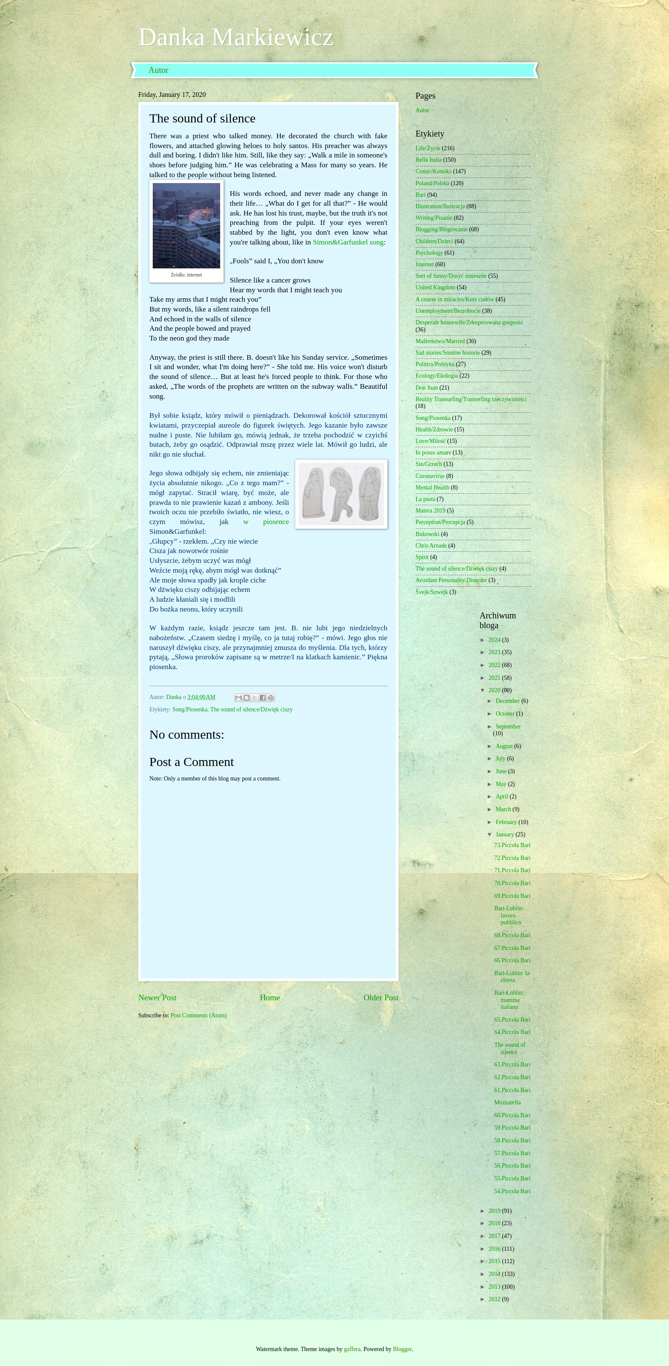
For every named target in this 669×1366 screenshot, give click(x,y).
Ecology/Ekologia (437, 376)
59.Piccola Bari (512, 1127)
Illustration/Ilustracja (440, 206)
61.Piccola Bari (512, 1090)
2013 (495, 1287)
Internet (425, 264)
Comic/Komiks (433, 171)
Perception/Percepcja (440, 522)
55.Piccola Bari (512, 1178)
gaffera (352, 1349)
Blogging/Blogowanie (442, 229)
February (507, 822)
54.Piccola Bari (512, 1191)
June (502, 771)
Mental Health (432, 487)
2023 (495, 652)
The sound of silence (509, 1048)
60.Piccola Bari (512, 1115)
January (505, 834)
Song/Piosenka (189, 709)
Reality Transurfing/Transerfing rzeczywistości (471, 399)
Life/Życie (428, 148)
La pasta (425, 499)
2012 (495, 1299)
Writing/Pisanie (434, 218)
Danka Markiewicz (236, 37)
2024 (495, 640)
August (505, 746)
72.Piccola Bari (512, 858)
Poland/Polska (432, 183)
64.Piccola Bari (512, 1032)
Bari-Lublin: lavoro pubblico (509, 915)
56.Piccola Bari (512, 1165)
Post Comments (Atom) (199, 1015)
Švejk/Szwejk (432, 592)
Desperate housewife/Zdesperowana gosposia (469, 322)
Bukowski (427, 534)
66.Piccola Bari (512, 960)
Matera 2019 (430, 510)
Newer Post (157, 997)
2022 (495, 665)
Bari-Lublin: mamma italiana (509, 1000)
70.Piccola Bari (512, 883)
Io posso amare (433, 452)
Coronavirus (430, 476)
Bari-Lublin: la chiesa (511, 977)
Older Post (381, 997)
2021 (495, 678)
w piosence (266, 522)
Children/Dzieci (434, 241)
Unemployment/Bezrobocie (448, 311)
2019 (495, 1211)
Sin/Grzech (429, 464)
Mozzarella (507, 1102)
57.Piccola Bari (512, 1153)
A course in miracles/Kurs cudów (455, 299)
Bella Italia (429, 160)
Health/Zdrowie (434, 429)
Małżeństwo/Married (440, 341)
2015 (495, 1261)
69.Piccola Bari (512, 896)
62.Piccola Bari (512, 1077)
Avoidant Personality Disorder (451, 580)
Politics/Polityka (435, 364)
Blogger (402, 1349)
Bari (421, 195)
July (501, 758)
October (506, 714)
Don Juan (427, 387)
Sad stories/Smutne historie (448, 353)
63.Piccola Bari (512, 1064)
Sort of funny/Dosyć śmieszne (451, 276)
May (502, 784)
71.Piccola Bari (512, 870)
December (508, 701)
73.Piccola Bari (512, 845)
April (503, 796)
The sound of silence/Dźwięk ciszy (251, 709)
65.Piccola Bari (512, 1019)
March (504, 809)
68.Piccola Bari (512, 935)
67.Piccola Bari (512, 948)
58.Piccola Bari (512, 1140)
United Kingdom (435, 287)
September (508, 726)
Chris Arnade (431, 545)
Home (270, 997)
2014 (495, 1274)
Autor (158, 70)
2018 (495, 1223)
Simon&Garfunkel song (348, 242)
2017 (495, 1236)
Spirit (422, 557)
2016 (495, 1249)
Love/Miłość (431, 441)
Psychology (429, 253)
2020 (495, 690)
